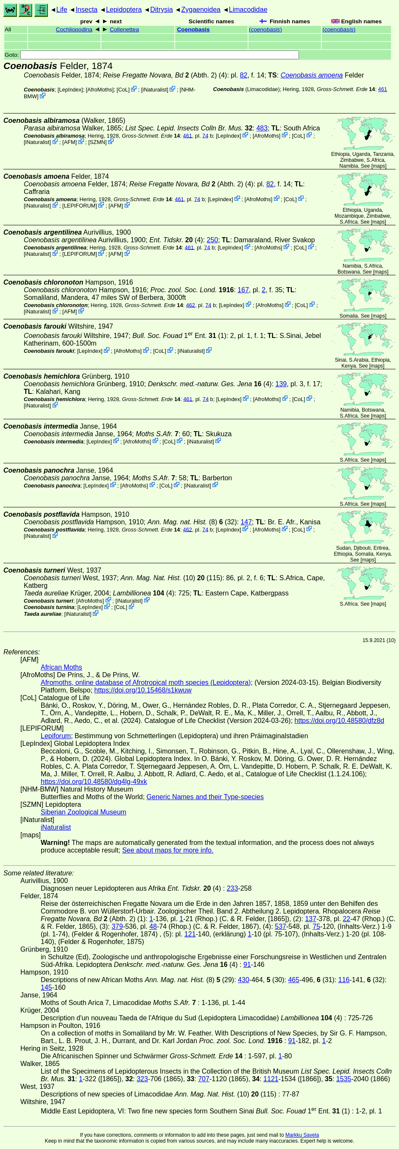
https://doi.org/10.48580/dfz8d (340, 720)
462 (190, 305)
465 (293, 979)
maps (379, 166)
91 (247, 964)
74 (205, 135)
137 (310, 918)
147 (246, 522)
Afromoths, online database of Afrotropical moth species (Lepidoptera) (146, 682)
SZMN (97, 142)
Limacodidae (248, 9)
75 (316, 926)
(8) (183, 522)
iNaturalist (154, 89)
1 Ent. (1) (179, 335)
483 (262, 128)
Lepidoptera (124, 9)
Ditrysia (161, 9)
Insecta (86, 9)
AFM (69, 142)
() (265, 29)
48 (153, 926)
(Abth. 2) (160, 75)
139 (281, 384)
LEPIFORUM (80, 205)
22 (346, 918)
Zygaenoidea (200, 9)
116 (344, 979)
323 (142, 1079)
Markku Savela (302, 1135)
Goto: (152, 55)
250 (212, 240)
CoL (123, 89)
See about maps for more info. (167, 850)
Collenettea (124, 29)
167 (243, 289)
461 (382, 89)
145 (46, 987)
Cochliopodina (74, 29)
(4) (176, 240)
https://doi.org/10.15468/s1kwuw (142, 690)
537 (280, 926)
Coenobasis (193, 29)
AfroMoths (99, 89)
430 (243, 979)
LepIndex (70, 89)
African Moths (61, 667)
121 (190, 934)
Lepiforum (56, 735)
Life (61, 9)
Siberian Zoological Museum (83, 812)
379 (117, 926)
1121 (271, 1079)
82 (244, 75)
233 (232, 888)
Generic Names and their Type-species (205, 796)
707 (203, 1079)
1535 (344, 1079)
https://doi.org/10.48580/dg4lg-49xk (94, 781)
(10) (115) (171, 577)
